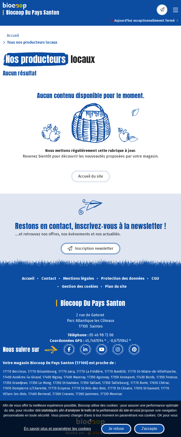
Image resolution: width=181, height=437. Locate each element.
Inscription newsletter (90, 248)
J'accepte (149, 429)
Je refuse (116, 429)
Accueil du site (90, 176)
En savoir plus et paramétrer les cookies (57, 429)
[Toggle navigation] (175, 11)
